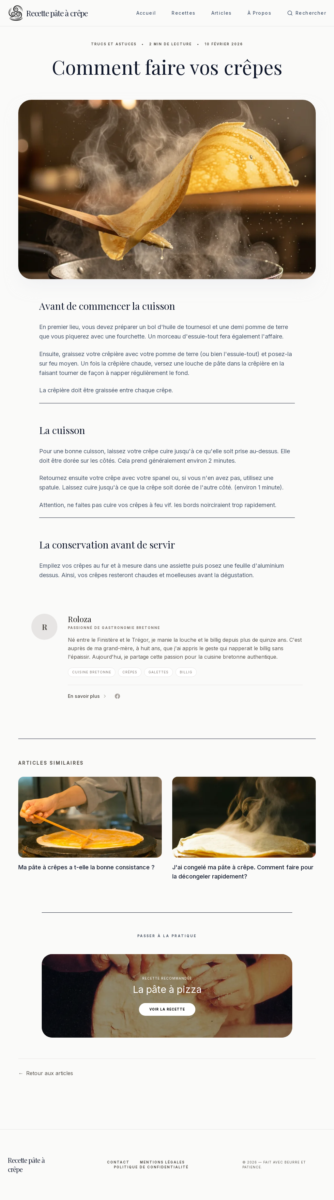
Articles (221, 13)
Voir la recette (167, 1009)
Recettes (183, 13)
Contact (118, 1162)
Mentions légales (162, 1162)
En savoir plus (87, 696)
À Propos (259, 13)
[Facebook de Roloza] (117, 696)
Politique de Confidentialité (151, 1167)
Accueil (146, 13)
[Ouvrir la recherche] (306, 13)
